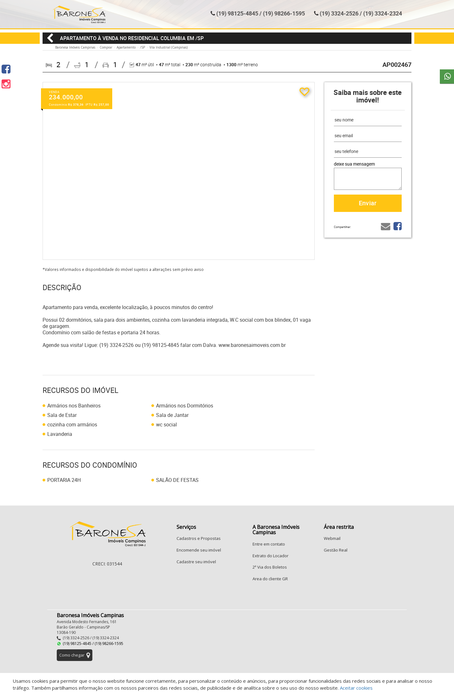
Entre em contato (269, 544)
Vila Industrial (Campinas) (168, 47)
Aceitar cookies (356, 688)
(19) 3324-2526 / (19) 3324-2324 (361, 13)
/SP (142, 47)
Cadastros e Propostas (199, 538)
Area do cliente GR (270, 579)
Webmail (332, 538)
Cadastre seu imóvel (196, 561)
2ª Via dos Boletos (270, 567)
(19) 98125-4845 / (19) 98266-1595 (260, 13)
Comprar (106, 47)
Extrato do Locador (270, 556)
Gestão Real (335, 550)
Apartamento (126, 47)
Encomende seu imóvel (199, 550)
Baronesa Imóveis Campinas (75, 47)
